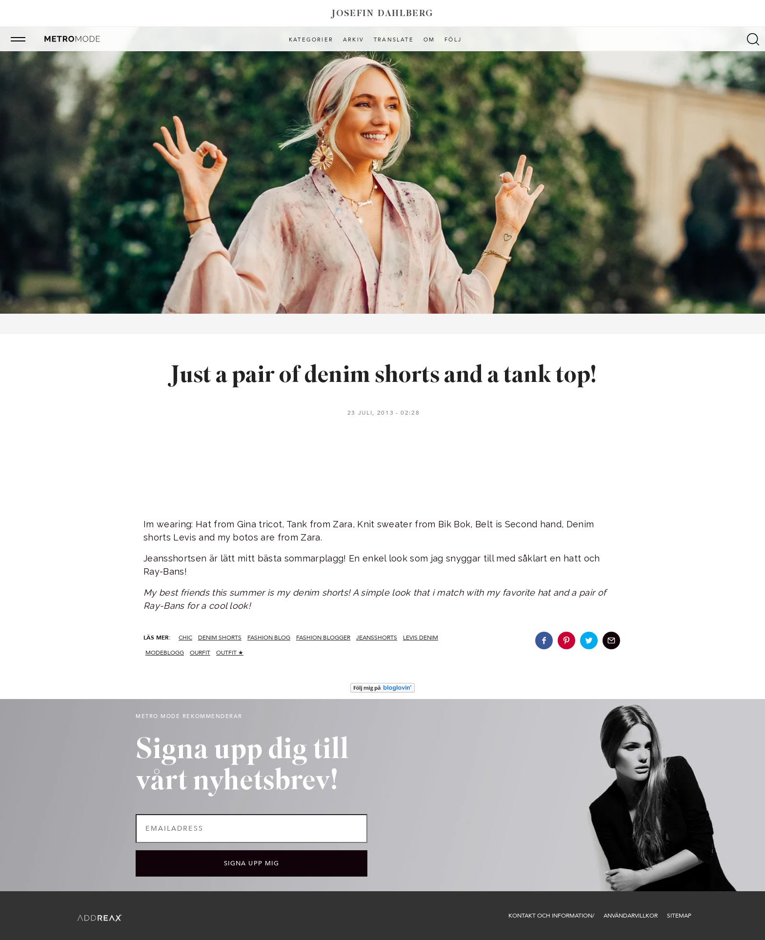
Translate (394, 40)
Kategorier (311, 40)
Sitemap (679, 916)
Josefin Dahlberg (382, 14)
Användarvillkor (631, 916)
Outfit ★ (229, 653)
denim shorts (220, 637)
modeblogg (164, 653)
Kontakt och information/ (551, 916)
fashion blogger (323, 637)
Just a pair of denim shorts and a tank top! (382, 376)
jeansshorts (376, 637)
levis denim (420, 637)
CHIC (185, 637)
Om (429, 40)
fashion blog (268, 637)
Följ (453, 40)
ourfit (200, 653)
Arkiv (353, 40)
